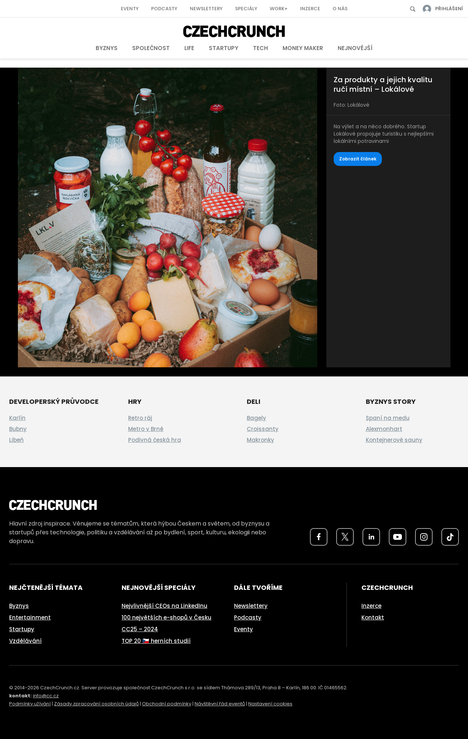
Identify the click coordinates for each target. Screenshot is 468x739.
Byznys (107, 48)
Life (189, 48)
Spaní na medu (388, 418)
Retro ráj (140, 418)
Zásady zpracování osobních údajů (96, 703)
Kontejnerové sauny (394, 440)
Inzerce (310, 8)
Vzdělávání (25, 641)
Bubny (18, 429)
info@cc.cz (46, 695)
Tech (260, 48)
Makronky (260, 440)
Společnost (151, 48)
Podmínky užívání (30, 703)
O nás (340, 8)
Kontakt (372, 617)
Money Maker (303, 48)
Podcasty (164, 8)
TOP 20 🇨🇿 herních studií (156, 641)
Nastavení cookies (270, 703)
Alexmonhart (384, 429)
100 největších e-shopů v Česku (166, 617)
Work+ (279, 8)
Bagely (256, 418)
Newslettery (206, 8)
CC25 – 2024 (140, 629)
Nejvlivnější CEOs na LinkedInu (164, 606)
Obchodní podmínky (166, 703)
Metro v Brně (146, 429)
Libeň (16, 440)
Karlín (17, 418)
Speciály (246, 8)
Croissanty (263, 429)
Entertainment (30, 617)
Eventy (130, 8)
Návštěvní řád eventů (220, 703)
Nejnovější (355, 48)
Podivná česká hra (154, 440)
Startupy (223, 48)
